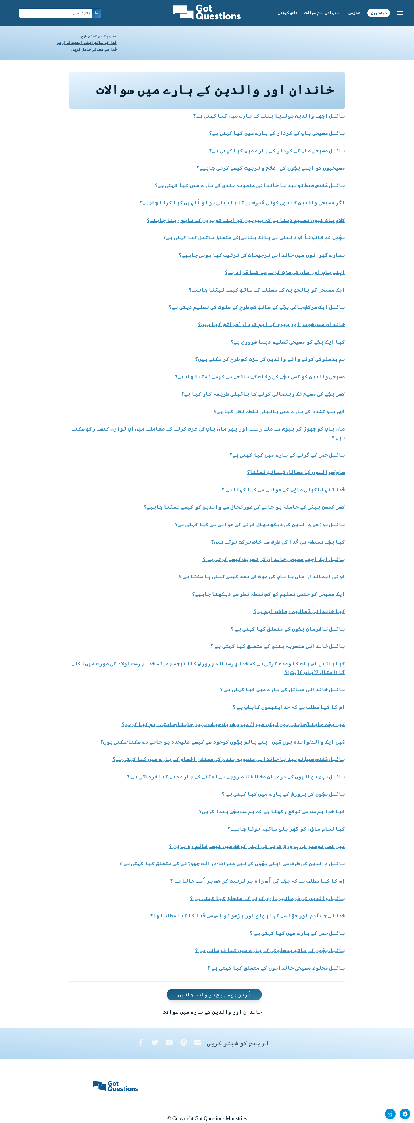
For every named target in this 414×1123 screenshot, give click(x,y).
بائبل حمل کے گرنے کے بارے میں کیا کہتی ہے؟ (287, 455)
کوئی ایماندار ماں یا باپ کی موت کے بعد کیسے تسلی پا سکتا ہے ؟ (261, 576)
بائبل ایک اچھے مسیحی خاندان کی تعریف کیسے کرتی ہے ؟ (273, 559)
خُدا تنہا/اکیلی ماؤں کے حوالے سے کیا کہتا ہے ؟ (283, 490)
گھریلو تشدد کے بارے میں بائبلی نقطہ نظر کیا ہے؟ (279, 411)
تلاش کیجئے (287, 13)
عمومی (354, 13)
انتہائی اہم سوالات (322, 13)
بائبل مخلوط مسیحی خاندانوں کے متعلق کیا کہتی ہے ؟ (276, 968)
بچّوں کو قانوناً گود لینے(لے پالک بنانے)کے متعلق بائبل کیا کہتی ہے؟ (254, 237)
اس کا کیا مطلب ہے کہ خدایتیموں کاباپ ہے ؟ (288, 707)
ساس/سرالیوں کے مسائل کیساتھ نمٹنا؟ (296, 472)
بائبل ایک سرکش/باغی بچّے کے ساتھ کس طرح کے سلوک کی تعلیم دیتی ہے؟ (256, 307)
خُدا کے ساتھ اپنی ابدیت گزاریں (87, 43)
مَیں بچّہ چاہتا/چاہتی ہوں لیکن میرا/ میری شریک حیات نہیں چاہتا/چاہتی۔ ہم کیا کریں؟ (233, 724)
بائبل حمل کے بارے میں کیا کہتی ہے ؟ (297, 933)
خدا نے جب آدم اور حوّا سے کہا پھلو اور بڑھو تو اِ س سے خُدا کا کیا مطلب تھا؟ (247, 916)
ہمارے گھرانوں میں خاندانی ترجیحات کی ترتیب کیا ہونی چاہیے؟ (262, 255)
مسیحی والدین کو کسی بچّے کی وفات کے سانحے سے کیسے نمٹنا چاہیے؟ (260, 377)
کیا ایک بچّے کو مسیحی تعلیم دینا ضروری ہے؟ (287, 342)
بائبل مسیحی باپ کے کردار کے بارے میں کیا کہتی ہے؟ (277, 133)
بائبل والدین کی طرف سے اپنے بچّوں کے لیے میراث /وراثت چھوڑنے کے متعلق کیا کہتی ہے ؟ (232, 863)
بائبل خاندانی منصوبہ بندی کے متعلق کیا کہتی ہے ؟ (277, 646)
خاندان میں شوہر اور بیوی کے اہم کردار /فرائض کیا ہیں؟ (271, 324)
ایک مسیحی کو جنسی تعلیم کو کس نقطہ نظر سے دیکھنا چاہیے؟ (268, 594)
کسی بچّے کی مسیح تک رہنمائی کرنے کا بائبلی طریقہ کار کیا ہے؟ (263, 394)
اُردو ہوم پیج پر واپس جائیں (214, 995)
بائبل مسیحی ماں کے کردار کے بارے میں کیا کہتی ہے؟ (277, 151)
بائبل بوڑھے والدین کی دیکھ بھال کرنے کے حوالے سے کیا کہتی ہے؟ (260, 524)
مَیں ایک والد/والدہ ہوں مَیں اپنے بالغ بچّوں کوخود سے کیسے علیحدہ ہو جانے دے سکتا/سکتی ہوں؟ (222, 742)
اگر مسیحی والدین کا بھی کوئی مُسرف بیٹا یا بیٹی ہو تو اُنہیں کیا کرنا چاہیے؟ (242, 203)
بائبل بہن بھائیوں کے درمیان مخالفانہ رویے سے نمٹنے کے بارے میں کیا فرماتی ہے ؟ (235, 777)
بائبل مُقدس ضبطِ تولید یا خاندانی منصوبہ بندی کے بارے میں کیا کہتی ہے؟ (249, 185)
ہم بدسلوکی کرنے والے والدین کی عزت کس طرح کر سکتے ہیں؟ (270, 359)
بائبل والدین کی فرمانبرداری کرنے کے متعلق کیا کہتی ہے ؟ (267, 898)
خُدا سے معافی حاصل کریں (94, 49)
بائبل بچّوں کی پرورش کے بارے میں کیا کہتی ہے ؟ (283, 794)
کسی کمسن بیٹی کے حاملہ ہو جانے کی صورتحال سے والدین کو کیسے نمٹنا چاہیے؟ (244, 507)
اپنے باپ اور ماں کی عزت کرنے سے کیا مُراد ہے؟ (285, 272)
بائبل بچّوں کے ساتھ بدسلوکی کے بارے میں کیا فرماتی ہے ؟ (270, 950)
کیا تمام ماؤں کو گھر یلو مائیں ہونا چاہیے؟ (286, 829)
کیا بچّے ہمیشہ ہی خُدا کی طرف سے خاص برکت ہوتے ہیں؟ (278, 542)
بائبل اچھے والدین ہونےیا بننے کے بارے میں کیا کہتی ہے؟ (269, 116)
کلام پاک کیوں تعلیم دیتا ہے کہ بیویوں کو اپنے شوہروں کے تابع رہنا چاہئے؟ (246, 220)
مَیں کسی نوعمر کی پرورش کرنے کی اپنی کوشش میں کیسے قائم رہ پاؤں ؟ (257, 846)
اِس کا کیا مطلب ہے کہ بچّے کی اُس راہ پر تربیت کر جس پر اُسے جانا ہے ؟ (257, 881)
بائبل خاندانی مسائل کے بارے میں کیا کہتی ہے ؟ (282, 689)
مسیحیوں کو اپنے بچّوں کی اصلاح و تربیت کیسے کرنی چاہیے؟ (270, 168)
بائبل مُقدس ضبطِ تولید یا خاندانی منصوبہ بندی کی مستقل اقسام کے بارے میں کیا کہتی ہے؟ (228, 759)
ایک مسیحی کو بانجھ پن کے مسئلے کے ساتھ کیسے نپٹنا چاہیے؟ (267, 290)
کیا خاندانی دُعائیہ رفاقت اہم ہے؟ (299, 611)
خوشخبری (379, 13)
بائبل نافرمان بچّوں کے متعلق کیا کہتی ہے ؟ (287, 629)
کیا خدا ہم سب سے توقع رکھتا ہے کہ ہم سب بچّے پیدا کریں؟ (272, 811)
